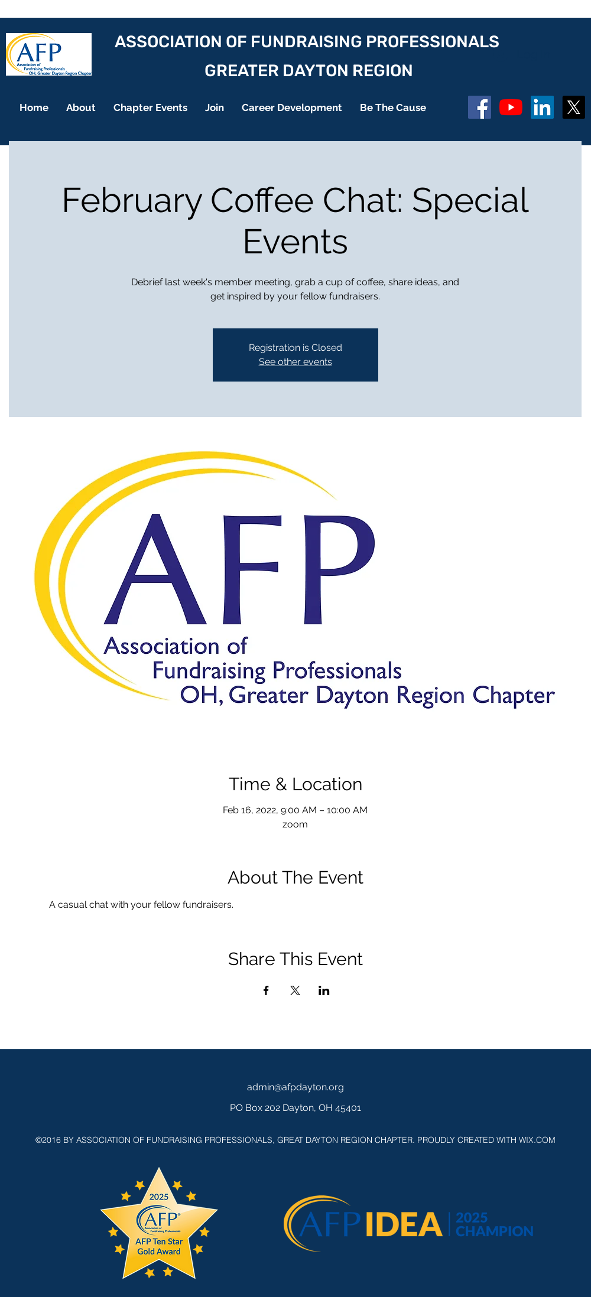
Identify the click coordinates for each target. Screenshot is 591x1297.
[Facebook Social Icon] (479, 107)
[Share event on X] (295, 990)
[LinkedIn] (542, 107)
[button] (81, 107)
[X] (573, 107)
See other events (295, 361)
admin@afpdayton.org (295, 1087)
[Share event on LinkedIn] (324, 990)
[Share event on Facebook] (266, 990)
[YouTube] (510, 107)
